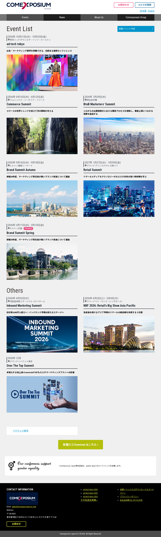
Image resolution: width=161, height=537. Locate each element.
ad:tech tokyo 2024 (90, 497)
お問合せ (16, 524)
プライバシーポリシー (129, 497)
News (62, 17)
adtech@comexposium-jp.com (24, 506)
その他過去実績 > (88, 500)
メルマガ (144, 5)
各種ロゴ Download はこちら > (80, 444)
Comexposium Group (136, 17)
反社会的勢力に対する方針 (131, 500)
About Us (98, 17)
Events (25, 17)
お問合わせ (123, 5)
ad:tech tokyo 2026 (90, 489)
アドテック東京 (20, 431)
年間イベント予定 (127, 29)
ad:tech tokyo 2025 (90, 493)
